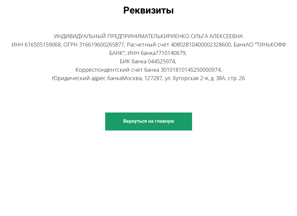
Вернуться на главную (148, 121)
